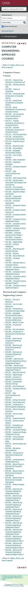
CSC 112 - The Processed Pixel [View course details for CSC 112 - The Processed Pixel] (15, 134)
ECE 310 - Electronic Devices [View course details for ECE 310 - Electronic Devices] (15, 372)
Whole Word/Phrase (10, 26)
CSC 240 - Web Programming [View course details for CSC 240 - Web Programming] (15, 178)
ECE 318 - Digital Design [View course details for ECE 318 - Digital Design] (13, 375)
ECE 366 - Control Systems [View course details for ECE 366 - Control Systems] (14, 437)
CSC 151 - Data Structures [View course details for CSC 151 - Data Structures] (14, 146)
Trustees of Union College (10, 576)
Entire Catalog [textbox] (7, 18)
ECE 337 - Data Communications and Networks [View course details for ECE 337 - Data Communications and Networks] (12, 395)
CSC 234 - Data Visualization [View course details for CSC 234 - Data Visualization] (15, 159)
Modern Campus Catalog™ (17, 585)
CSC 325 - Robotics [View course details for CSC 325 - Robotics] (12, 253)
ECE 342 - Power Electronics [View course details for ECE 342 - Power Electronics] (15, 402)
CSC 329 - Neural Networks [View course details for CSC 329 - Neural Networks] (15, 256)
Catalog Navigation (10, 36)
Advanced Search (7, 31)
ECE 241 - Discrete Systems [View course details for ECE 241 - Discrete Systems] (14, 329)
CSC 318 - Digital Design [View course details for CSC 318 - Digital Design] (13, 242)
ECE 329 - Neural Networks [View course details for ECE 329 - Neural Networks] (14, 386)
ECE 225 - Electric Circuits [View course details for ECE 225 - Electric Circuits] (14, 322)
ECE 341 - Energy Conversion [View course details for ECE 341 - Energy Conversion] (15, 400)
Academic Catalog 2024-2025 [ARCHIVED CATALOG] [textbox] (14, 9)
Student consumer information (12, 576)
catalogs (9, 584)
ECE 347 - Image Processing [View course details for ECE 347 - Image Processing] (15, 418)
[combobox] (14, 9)
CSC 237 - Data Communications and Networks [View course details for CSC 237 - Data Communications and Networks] (12, 173)
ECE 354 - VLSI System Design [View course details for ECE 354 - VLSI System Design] (15, 430)
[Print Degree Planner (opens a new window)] (18, 43)
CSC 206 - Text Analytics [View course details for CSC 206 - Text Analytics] (13, 148)
